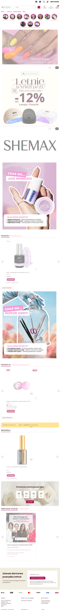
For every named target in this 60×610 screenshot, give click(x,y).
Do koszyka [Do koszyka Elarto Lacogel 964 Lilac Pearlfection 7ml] (11, 279)
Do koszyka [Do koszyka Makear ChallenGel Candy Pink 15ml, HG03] (11, 411)
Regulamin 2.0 (4, 602)
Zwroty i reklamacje (6, 600)
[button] (39, 7)
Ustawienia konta (45, 602)
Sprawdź (30, 502)
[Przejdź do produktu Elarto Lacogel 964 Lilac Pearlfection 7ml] (22, 255)
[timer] (30, 493)
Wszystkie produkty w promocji (21, 365)
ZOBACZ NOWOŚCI (7, 288)
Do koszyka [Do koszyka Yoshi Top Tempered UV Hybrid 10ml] (11, 475)
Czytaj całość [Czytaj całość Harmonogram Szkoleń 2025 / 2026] (11, 556)
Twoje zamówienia (45, 600)
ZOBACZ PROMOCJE (7, 417)
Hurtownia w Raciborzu (26, 600)
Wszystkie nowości (16, 236)
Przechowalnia (44, 603)
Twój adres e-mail (34, 574)
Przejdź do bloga (24, 508)
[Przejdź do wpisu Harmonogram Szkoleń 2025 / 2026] (21, 527)
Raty (2, 606)
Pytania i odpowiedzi (6, 603)
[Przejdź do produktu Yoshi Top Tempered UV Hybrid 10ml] (22, 450)
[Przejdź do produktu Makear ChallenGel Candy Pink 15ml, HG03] (22, 384)
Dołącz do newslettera (37, 578)
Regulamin (3, 604)
